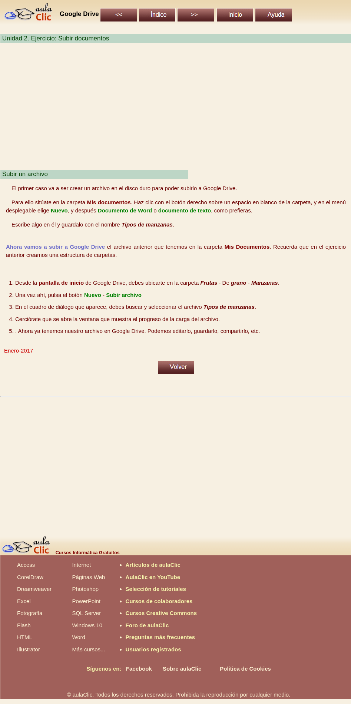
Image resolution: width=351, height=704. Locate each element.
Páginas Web (88, 577)
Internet (81, 565)
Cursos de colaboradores (159, 601)
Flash (24, 625)
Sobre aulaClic (182, 668)
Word (78, 637)
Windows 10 (87, 625)
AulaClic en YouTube (153, 577)
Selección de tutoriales (156, 589)
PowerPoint (86, 601)
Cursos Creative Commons (161, 613)
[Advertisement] (175, 110)
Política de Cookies (245, 668)
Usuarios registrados (153, 649)
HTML (24, 637)
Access (26, 565)
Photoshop (85, 589)
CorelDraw (30, 577)
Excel (24, 601)
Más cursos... (88, 649)
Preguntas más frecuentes (160, 637)
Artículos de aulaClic (153, 565)
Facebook (139, 668)
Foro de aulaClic (147, 625)
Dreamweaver (34, 589)
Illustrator (28, 649)
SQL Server (86, 613)
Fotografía (29, 613)
